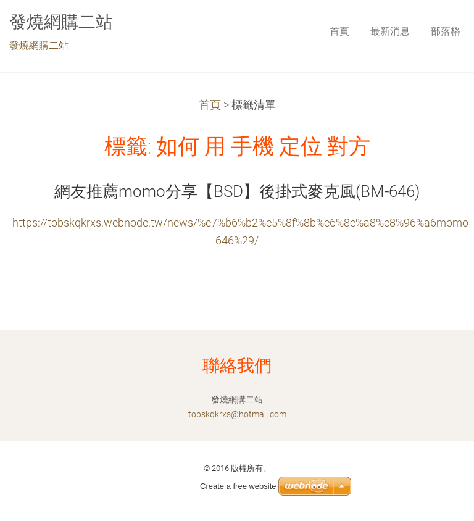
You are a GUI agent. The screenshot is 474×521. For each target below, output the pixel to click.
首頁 (210, 105)
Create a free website (238, 486)
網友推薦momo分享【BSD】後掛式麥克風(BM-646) (237, 191)
